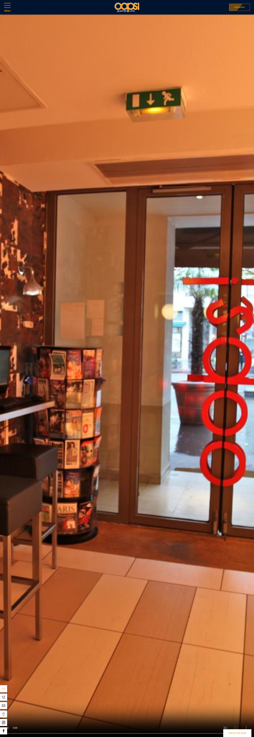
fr (4, 689)
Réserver (239, 7)
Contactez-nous (237, 733)
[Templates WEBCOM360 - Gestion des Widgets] (3, 697)
